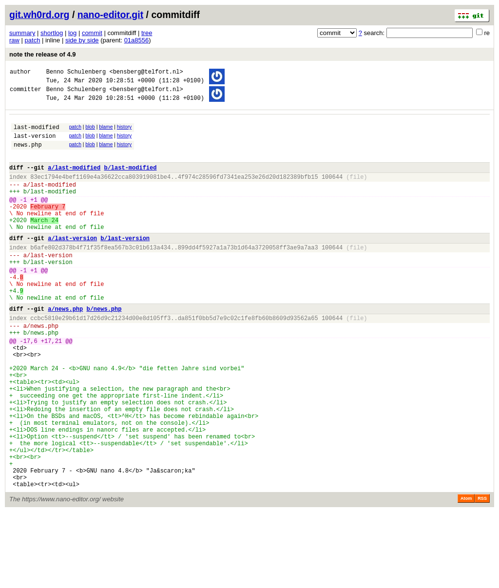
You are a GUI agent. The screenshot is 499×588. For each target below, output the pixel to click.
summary (22, 33)
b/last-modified (130, 180)
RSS (482, 574)
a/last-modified (74, 180)
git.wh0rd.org (39, 14)
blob (90, 132)
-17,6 (29, 386)
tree (146, 33)
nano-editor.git (110, 14)
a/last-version (72, 264)
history (124, 132)
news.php (28, 155)
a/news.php (65, 348)
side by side (82, 40)
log (72, 33)
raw (14, 40)
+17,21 (51, 386)
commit (92, 33)
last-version (35, 144)
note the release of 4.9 (42, 54)
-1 (23, 218)
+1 (33, 218)
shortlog (51, 33)
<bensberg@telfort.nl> (146, 73)
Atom (466, 574)
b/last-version (125, 264)
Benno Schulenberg (76, 73)
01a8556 (136, 40)
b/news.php (103, 348)
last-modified (36, 134)
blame (106, 132)
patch (32, 40)
